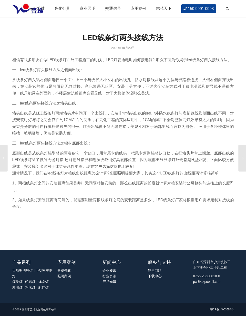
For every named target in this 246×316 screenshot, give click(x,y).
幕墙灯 (17, 287)
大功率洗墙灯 (22, 270)
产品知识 (109, 282)
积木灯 (30, 287)
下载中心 (155, 276)
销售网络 (155, 270)
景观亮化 (64, 270)
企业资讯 (109, 270)
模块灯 (17, 282)
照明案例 (64, 276)
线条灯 (43, 282)
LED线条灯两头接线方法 (123, 38)
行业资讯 (109, 276)
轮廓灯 (30, 282)
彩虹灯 (43, 287)
